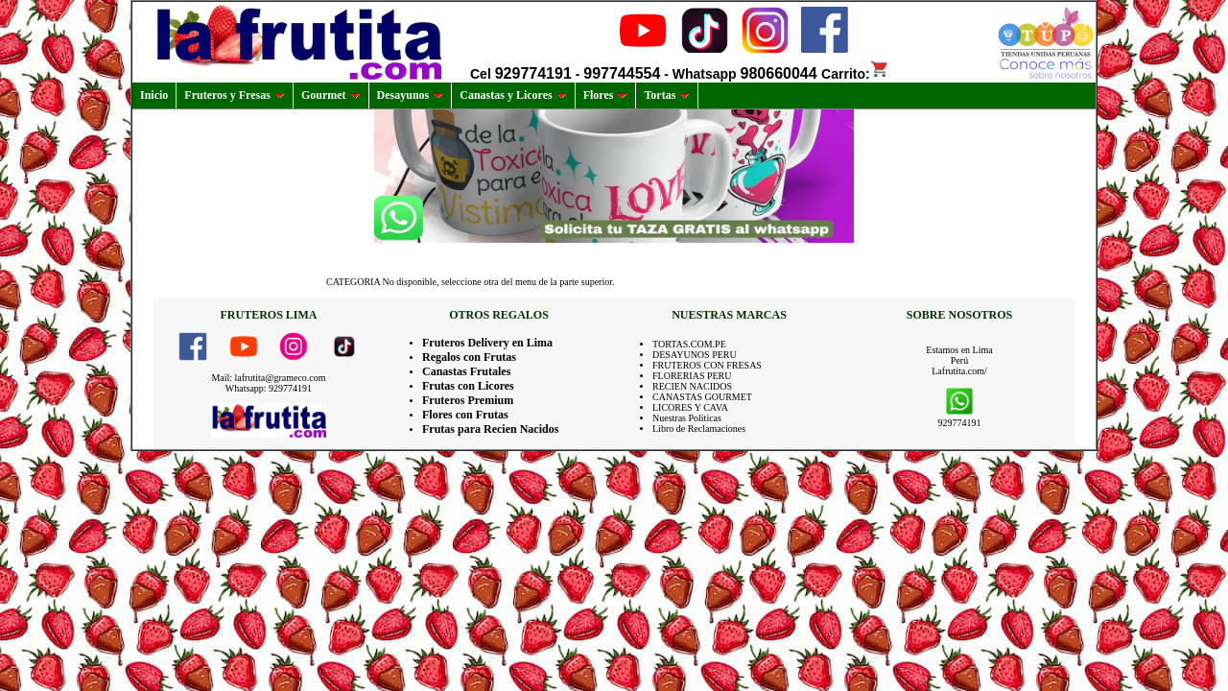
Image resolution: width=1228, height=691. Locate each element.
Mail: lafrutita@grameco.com (268, 377)
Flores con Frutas (465, 414)
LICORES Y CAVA (690, 407)
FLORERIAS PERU (692, 375)
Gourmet (331, 95)
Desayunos (410, 95)
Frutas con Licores (468, 386)
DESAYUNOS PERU (694, 354)
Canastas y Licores (513, 95)
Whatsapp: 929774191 (268, 388)
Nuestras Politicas (686, 418)
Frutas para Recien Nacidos (490, 429)
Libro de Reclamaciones (698, 428)
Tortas (667, 95)
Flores (605, 95)
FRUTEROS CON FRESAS (707, 365)
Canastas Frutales (466, 371)
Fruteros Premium (467, 400)
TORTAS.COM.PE (689, 344)
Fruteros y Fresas (234, 95)
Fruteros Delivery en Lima (487, 342)
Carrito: (855, 74)
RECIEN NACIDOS (692, 386)
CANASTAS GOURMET (702, 397)
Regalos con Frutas (469, 357)
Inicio (154, 95)
